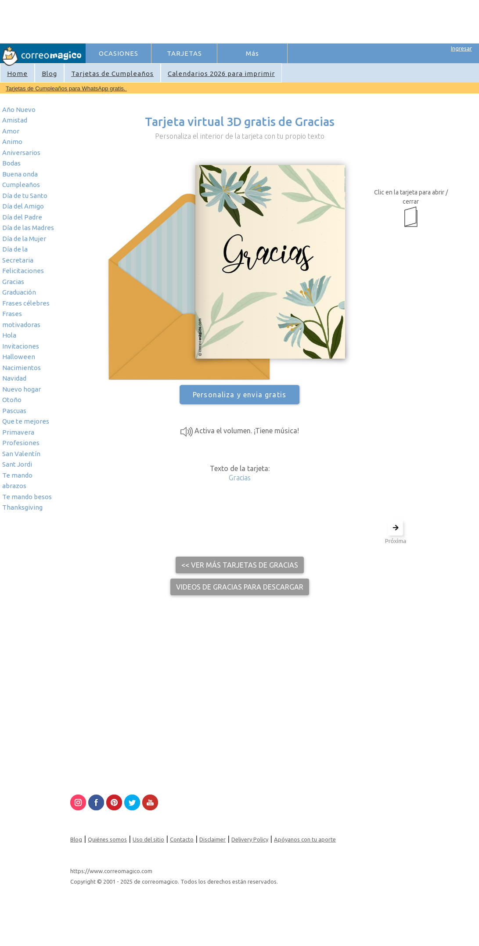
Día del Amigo (23, 206)
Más (252, 53)
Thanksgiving (22, 507)
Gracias (13, 281)
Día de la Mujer (24, 238)
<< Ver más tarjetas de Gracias (239, 565)
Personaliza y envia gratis (239, 395)
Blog (49, 73)
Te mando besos (27, 496)
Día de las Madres (28, 227)
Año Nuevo (19, 109)
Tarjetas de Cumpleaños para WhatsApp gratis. (66, 88)
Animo (12, 141)
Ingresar (461, 48)
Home (17, 73)
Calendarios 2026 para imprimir (221, 73)
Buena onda (20, 174)
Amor (10, 131)
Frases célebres (26, 303)
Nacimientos (21, 367)
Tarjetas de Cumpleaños (112, 73)
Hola (9, 335)
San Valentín (21, 453)
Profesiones (21, 442)
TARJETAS (184, 53)
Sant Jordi (17, 464)
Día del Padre (22, 217)
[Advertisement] (246, 20)
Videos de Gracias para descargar (239, 587)
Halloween (18, 356)
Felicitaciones (23, 270)
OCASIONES (118, 53)
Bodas (11, 163)
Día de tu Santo (24, 195)
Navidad (14, 378)
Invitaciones (20, 346)
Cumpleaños (21, 184)
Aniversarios (21, 152)
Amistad (14, 120)
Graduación (19, 292)
